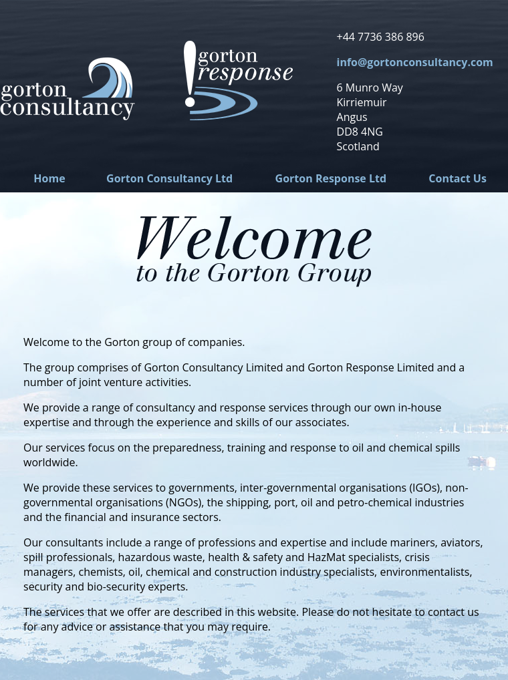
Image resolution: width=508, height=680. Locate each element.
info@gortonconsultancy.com (415, 62)
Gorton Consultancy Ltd (169, 178)
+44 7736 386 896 (380, 36)
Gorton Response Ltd (330, 178)
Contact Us (457, 178)
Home (49, 178)
